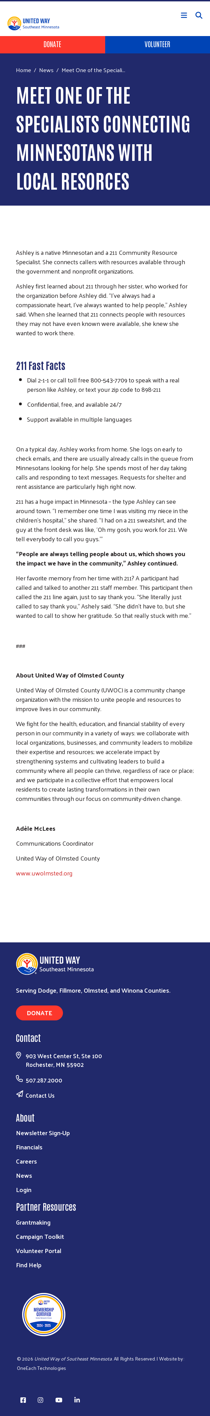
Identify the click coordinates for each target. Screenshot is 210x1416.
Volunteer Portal (38, 1250)
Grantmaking (33, 1222)
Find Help (29, 1264)
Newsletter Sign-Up (43, 1132)
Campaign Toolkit (40, 1236)
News (46, 69)
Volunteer (157, 43)
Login (23, 1189)
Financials (29, 1146)
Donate (52, 43)
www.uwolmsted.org (44, 873)
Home (23, 70)
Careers (26, 1161)
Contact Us (40, 1095)
